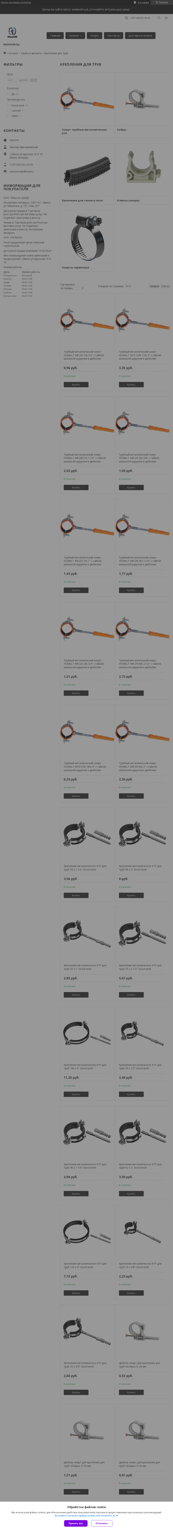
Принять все (76, 1523)
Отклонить (102, 1523)
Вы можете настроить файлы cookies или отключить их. (85, 1515)
